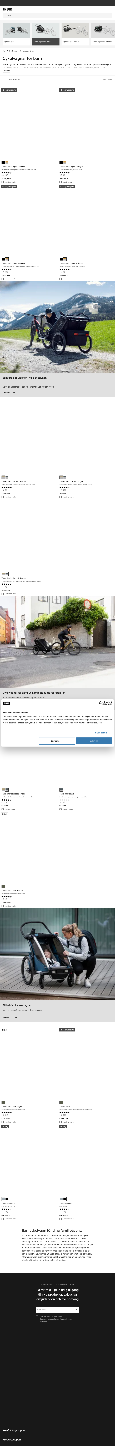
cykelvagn (29, 1235)
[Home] (21, 9)
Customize (57, 741)
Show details (101, 733)
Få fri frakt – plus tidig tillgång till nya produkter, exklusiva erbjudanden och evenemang (57, 1294)
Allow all (94, 741)
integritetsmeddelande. (49, 1319)
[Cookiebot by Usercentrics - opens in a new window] (101, 703)
